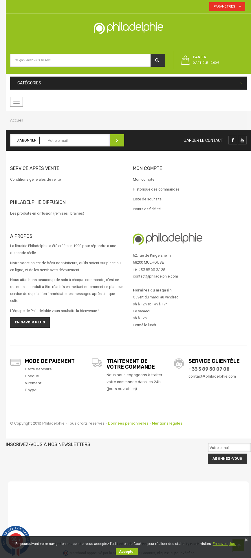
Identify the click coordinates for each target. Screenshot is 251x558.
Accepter (127, 552)
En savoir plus (30, 322)
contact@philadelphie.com (212, 376)
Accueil (16, 120)
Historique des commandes (156, 189)
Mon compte (143, 179)
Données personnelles (128, 423)
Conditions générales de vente (35, 179)
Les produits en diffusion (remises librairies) (47, 213)
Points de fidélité (147, 209)
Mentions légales (167, 423)
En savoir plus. (224, 544)
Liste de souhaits (147, 199)
